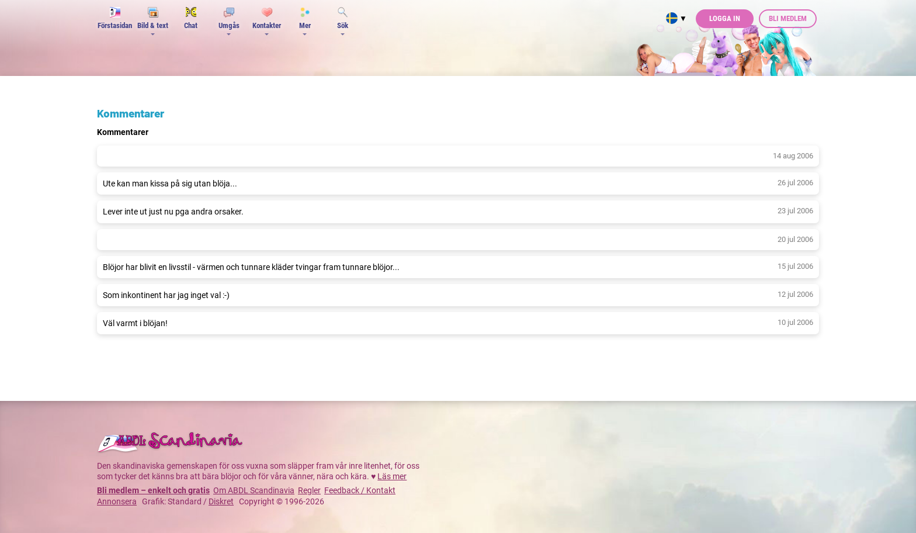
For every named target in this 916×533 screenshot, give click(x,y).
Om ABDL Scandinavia (253, 490)
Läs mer (392, 476)
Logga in (724, 18)
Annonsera (117, 501)
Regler (309, 490)
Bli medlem (788, 18)
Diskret (221, 501)
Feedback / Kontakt (359, 490)
